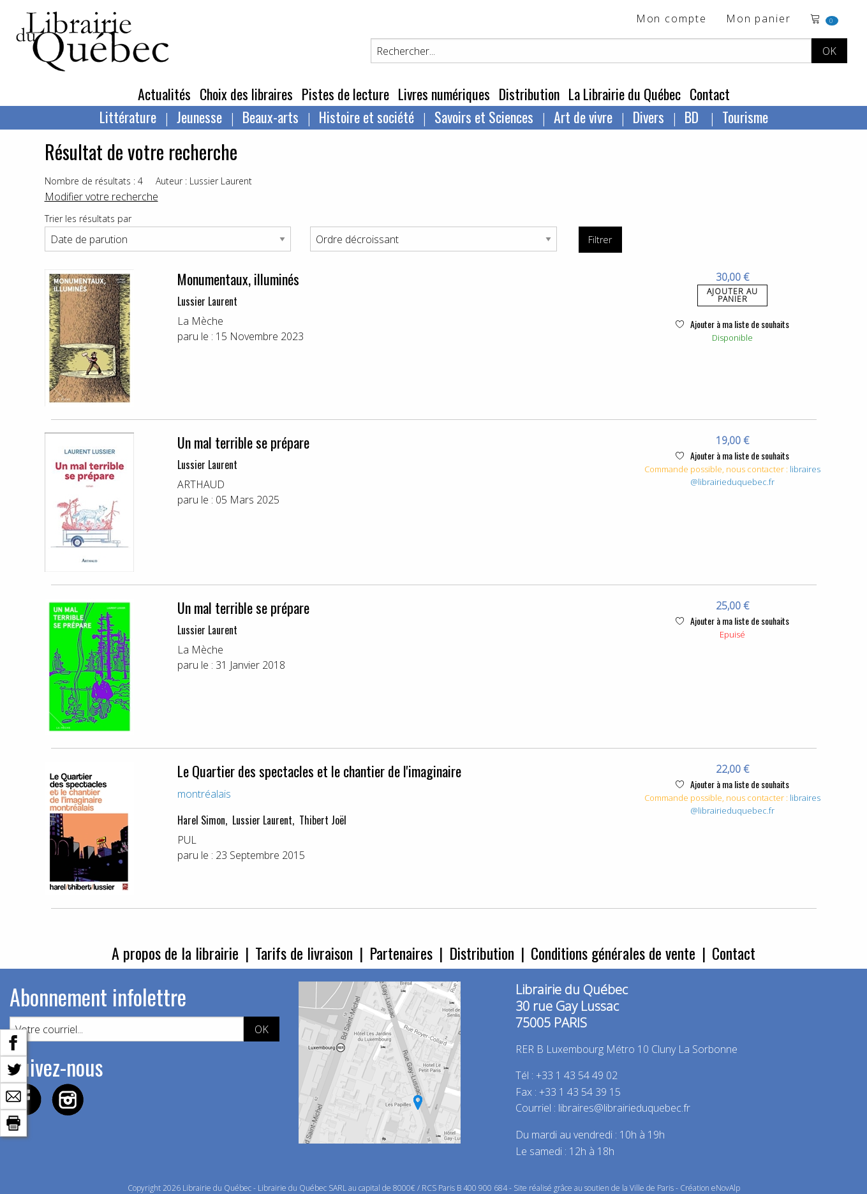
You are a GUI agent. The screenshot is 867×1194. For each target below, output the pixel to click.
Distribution (529, 94)
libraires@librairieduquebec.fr (755, 475)
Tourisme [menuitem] (745, 117)
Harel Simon (201, 820)
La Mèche (200, 321)
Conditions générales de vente (613, 952)
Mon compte (671, 19)
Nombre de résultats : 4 (94, 181)
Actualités (164, 94)
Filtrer (600, 240)
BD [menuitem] (693, 117)
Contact (710, 94)
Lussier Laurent (207, 301)
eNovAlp (725, 1188)
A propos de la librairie (175, 952)
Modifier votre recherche (101, 197)
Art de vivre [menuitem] (583, 117)
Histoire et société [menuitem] (366, 117)
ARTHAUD (201, 484)
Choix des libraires (246, 94)
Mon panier (758, 19)
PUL (186, 840)
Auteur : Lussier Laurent (204, 181)
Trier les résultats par (88, 219)
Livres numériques (444, 94)
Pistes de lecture (345, 94)
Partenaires (401, 952)
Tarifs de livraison (304, 952)
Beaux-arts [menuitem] (270, 117)
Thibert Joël (322, 820)
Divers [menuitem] (648, 117)
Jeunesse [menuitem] (199, 117)
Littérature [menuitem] (128, 117)
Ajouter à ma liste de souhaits (732, 324)
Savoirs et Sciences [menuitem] (483, 117)
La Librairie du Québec (624, 94)
